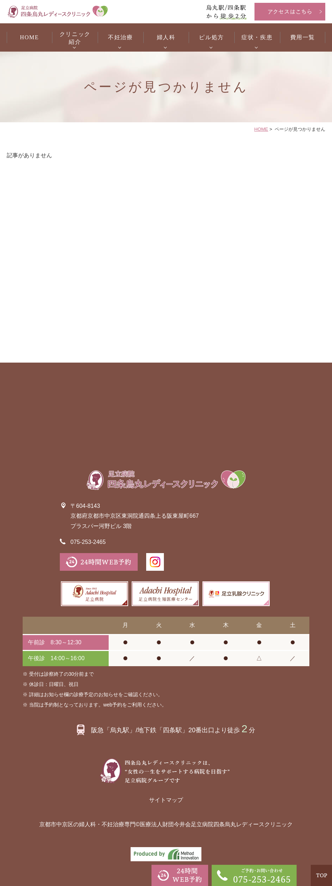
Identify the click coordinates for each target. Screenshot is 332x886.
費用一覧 (302, 37)
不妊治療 (120, 37)
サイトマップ (166, 800)
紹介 (74, 37)
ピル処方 (211, 37)
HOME (29, 37)
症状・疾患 (257, 37)
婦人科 (166, 37)
